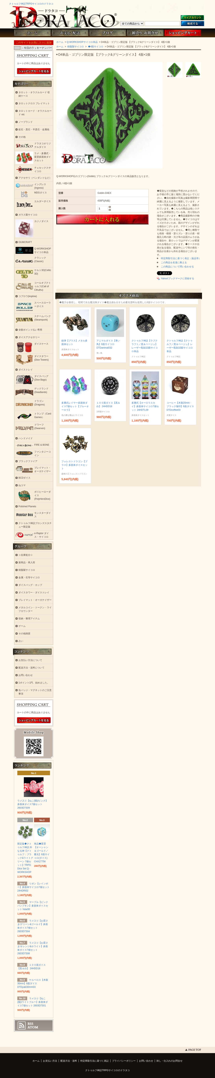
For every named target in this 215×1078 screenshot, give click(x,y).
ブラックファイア (28, 461)
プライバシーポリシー (124, 1060)
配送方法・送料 (68, 1060)
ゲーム (22, 626)
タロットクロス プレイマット (34, 103)
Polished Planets (27, 506)
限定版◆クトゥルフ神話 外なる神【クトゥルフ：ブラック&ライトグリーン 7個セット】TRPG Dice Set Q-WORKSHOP (25, 858)
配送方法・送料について (31, 667)
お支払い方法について (30, 660)
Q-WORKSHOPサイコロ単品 (82, 42)
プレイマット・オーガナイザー (35, 600)
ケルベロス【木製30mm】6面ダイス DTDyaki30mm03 (32, 983)
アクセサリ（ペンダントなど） (35, 177)
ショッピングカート (182, 33)
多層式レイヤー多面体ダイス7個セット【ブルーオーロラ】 (75, 406)
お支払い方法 (50, 1060)
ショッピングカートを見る (34, 71)
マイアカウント (192, 18)
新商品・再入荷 (27, 562)
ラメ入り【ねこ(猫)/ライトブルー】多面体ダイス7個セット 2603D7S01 (32, 1002)
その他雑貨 (24, 633)
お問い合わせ (145, 33)
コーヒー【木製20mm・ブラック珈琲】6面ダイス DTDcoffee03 (180, 406)
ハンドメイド (26, 438)
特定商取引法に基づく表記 (94, 1060)
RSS (30, 1024)
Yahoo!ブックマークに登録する (177, 278)
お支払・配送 (69, 33)
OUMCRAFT (25, 242)
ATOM (33, 1027)
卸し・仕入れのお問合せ (170, 1060)
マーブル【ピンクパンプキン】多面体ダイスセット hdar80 (32, 906)
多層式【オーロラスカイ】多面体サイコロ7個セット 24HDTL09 (145, 406)
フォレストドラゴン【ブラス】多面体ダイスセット (74, 465)
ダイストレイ (26, 369)
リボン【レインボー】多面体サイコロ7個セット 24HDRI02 (33, 887)
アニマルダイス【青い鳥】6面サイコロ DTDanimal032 (108, 344)
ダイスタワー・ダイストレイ (34, 592)
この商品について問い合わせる (177, 266)
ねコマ (22, 485)
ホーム (32, 33)
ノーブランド (26, 122)
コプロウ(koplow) (28, 296)
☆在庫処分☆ (26, 555)
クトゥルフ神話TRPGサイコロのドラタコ (31, 3)
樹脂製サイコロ (75, 46)
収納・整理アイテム (29, 618)
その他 (22, 137)
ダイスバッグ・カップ (30, 585)
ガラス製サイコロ (28, 214)
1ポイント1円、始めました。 (34, 682)
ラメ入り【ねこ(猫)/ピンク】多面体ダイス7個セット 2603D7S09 (32, 804)
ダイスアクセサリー (29, 337)
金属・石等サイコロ (29, 577)
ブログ (107, 33)
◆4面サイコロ (95, 46)
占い (21, 641)
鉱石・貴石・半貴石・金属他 (34, 129)
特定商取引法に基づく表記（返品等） (181, 258)
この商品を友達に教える (174, 262)
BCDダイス (25, 477)
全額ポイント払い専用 (30, 329)
